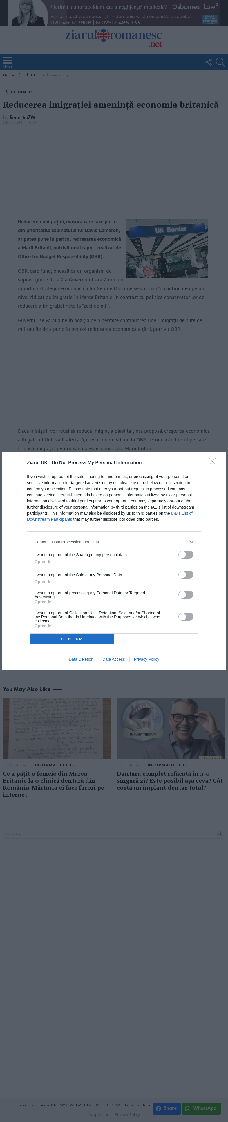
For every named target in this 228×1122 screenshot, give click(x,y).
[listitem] (114, 542)
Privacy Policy (146, 659)
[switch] (185, 555)
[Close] (214, 462)
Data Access (113, 659)
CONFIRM (72, 639)
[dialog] (114, 561)
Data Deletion (81, 659)
